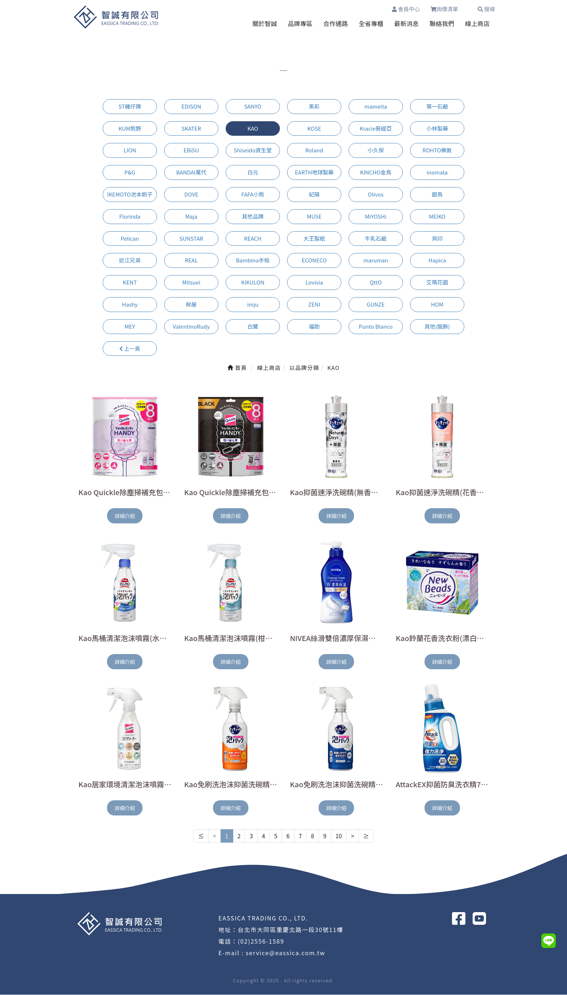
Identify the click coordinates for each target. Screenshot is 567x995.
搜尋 (486, 9)
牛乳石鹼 (376, 239)
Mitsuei (191, 282)
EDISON (191, 106)
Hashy (129, 304)
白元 (252, 172)
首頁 (237, 368)
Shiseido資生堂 (253, 150)
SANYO (252, 106)
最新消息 (406, 23)
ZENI (314, 304)
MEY (130, 326)
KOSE (314, 128)
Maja (191, 216)
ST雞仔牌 (130, 106)
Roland (314, 150)
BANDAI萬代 (191, 172)
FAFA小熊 (252, 194)
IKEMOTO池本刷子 (129, 194)
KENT (130, 282)
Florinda (129, 216)
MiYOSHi (375, 216)
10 (339, 836)
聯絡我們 (442, 23)
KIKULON (252, 282)
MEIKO (437, 216)
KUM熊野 (130, 128)
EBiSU (191, 150)
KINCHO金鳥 (376, 172)
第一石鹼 (437, 106)
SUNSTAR (191, 239)
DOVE (191, 194)
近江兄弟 (130, 260)
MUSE (314, 216)
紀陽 (314, 194)
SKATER (191, 128)
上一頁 (129, 348)
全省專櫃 (371, 23)
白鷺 (252, 326)
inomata (437, 172)
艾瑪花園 (437, 282)
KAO (252, 128)
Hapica (437, 260)
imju (252, 304)
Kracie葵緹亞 (376, 128)
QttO (375, 282)
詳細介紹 (125, 516)
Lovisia (314, 282)
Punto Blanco (376, 326)
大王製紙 (314, 239)
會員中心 (405, 9)
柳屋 (191, 304)
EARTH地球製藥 (314, 172)
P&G (129, 172)
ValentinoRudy (191, 326)
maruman (375, 260)
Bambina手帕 (252, 260)
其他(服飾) (437, 326)
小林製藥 (437, 128)
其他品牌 (253, 216)
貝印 (437, 239)
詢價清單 (448, 9)
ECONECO (314, 260)
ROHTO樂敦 (437, 150)
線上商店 (477, 23)
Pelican (130, 239)
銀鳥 (437, 194)
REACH (252, 239)
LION (130, 150)
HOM (437, 304)
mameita (375, 106)
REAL (191, 260)
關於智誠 (264, 23)
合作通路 (335, 23)
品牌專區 (300, 23)
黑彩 (314, 106)
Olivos (375, 194)
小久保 (375, 150)
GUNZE (376, 304)
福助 (314, 326)
